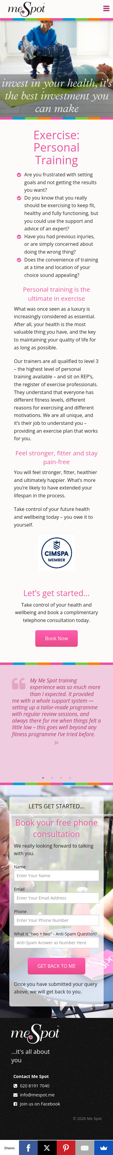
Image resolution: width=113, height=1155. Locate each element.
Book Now (56, 638)
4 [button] (70, 778)
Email (56, 894)
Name (56, 872)
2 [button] (52, 778)
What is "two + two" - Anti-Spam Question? (55, 934)
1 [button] (43, 778)
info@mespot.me (37, 1095)
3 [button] (61, 778)
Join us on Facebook (40, 1104)
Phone (56, 917)
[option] (56, 706)
